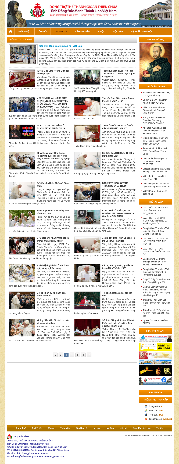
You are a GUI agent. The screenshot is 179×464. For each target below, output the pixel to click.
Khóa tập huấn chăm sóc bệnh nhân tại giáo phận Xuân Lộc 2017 (154, 131)
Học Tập (118, 31)
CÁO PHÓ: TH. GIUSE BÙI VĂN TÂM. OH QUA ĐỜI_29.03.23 (155, 210)
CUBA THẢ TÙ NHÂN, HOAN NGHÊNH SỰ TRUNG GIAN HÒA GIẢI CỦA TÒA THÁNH (118, 213)
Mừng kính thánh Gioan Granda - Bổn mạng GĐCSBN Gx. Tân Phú (154, 120)
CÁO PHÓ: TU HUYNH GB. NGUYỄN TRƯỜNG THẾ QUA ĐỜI (156, 241)
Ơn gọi (42, 31)
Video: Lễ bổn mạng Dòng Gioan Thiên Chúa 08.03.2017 (155, 161)
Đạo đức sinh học (142, 31)
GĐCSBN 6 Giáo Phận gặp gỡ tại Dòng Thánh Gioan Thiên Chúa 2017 (155, 141)
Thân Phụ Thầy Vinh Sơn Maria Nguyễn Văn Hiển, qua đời (156, 303)
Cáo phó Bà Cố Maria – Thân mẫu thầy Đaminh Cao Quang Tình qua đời (156, 231)
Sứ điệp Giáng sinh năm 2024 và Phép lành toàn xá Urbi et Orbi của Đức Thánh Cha (118, 323)
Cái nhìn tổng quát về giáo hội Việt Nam (61, 46)
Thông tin (61, 31)
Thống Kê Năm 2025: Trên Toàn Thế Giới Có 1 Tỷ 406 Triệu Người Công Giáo (118, 74)
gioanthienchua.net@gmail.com (48, 456)
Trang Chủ (11, 31)
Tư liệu (159, 428)
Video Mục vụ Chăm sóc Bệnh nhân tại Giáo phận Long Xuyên (154, 110)
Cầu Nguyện (82, 31)
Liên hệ (123, 428)
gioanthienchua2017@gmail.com (54, 450)
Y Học (101, 31)
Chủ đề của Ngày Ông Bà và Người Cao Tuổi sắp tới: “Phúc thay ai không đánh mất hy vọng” (53, 156)
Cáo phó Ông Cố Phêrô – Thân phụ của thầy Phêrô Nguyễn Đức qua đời (155, 262)
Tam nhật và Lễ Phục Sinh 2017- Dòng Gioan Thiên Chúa (155, 151)
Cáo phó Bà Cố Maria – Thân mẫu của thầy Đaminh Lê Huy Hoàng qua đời (156, 272)
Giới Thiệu (25, 31)
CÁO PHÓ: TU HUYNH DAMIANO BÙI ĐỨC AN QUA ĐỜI (156, 252)
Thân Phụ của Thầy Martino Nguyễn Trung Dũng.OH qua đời (156, 313)
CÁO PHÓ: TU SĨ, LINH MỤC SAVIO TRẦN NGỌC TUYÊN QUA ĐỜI (155, 221)
